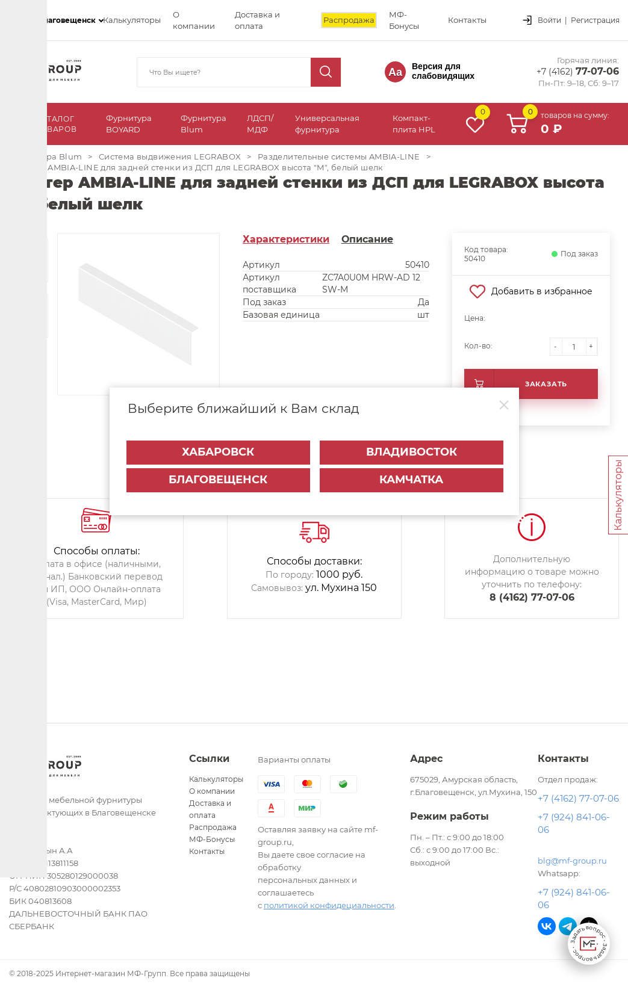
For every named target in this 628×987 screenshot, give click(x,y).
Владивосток (411, 444)
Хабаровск (218, 444)
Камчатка (411, 472)
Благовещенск (218, 472)
